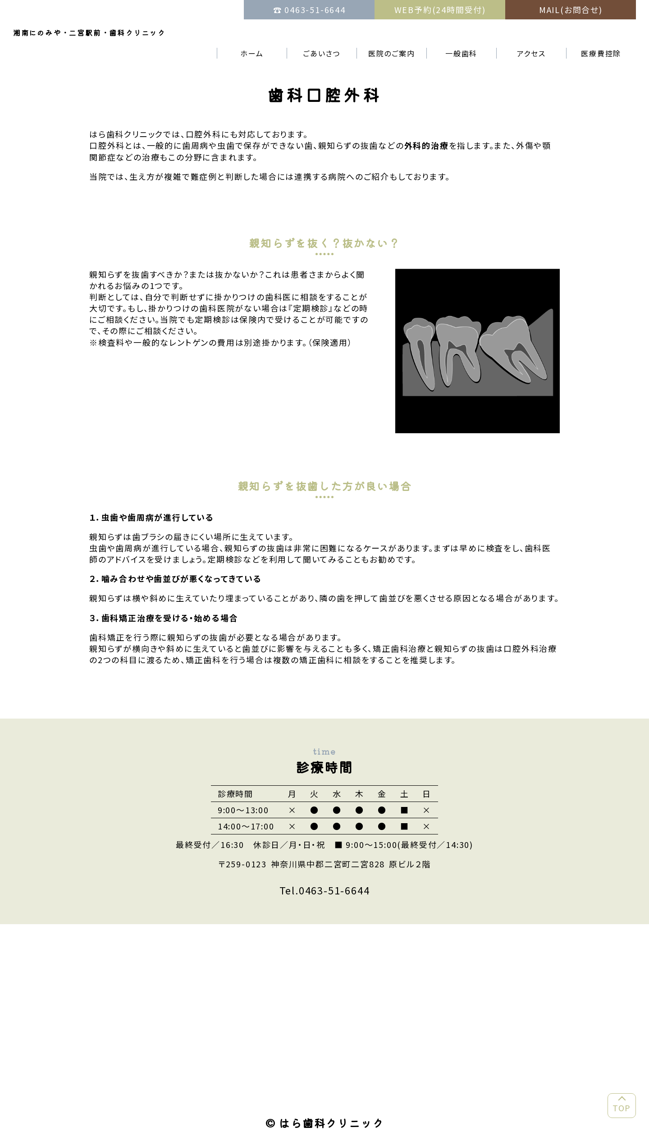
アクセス (531, 53)
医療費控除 (601, 53)
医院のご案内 (391, 53)
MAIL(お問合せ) (571, 9)
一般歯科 (461, 53)
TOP (621, 1108)
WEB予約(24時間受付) (440, 9)
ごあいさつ (321, 53)
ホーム (251, 53)
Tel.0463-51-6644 (324, 890)
